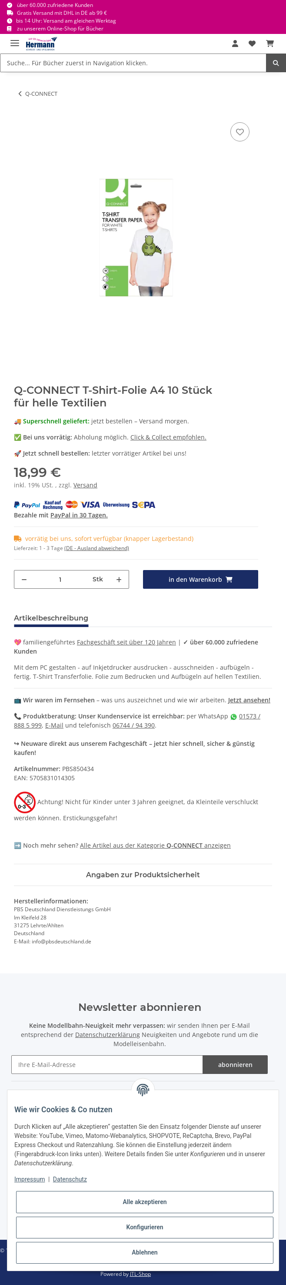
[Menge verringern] (24, 579)
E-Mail (54, 725)
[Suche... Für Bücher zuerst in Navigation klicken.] (133, 63)
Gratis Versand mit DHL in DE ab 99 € (62, 13)
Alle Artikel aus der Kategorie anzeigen (155, 845)
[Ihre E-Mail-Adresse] (107, 1064)
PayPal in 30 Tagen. (79, 515)
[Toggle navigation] (14, 39)
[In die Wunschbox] (239, 131)
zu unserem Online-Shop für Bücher (60, 28)
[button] (235, 43)
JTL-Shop (140, 1274)
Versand (85, 485)
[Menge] (59, 579)
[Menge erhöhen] (119, 579)
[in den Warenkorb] (200, 579)
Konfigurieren (144, 1227)
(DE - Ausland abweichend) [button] (96, 548)
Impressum (29, 1179)
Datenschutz (70, 1179)
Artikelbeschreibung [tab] (51, 618)
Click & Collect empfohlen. (168, 437)
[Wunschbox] (252, 43)
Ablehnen (144, 1252)
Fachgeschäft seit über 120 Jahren (126, 642)
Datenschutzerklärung (107, 1034)
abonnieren (235, 1064)
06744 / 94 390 (134, 725)
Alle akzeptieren (144, 1201)
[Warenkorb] (270, 43)
